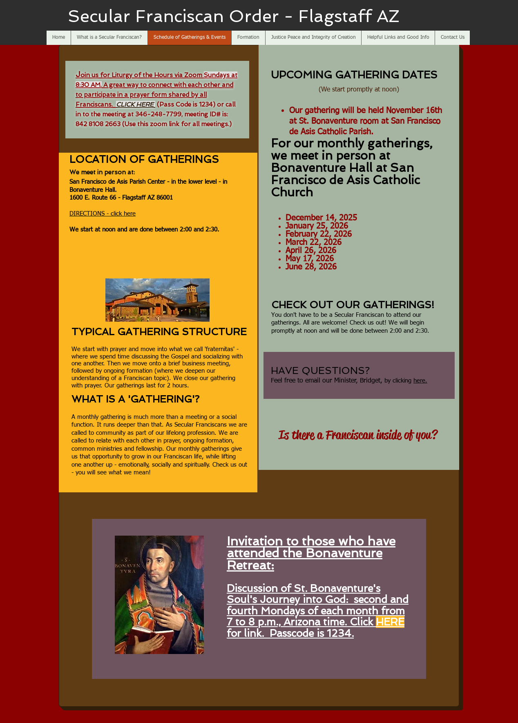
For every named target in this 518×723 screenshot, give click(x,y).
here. (420, 381)
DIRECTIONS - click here (102, 214)
